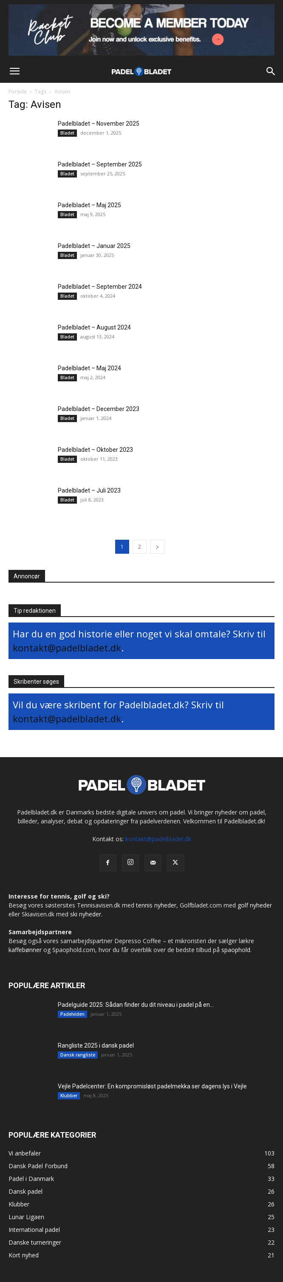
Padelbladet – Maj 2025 (89, 205)
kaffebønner (25, 950)
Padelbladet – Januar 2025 (94, 245)
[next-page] (157, 547)
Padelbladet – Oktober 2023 (95, 449)
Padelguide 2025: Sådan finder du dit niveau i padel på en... (136, 1004)
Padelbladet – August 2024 (94, 327)
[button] (14, 71)
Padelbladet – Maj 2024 (89, 368)
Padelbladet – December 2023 (98, 409)
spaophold (235, 950)
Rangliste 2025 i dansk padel (96, 1045)
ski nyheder (85, 914)
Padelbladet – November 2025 (98, 123)
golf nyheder (255, 905)
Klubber (68, 1096)
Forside (17, 91)
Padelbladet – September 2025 (100, 164)
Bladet (67, 133)
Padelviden (72, 1014)
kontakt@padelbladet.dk (67, 647)
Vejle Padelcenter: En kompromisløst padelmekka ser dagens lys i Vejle (152, 1086)
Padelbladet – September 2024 (100, 286)
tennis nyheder (156, 905)
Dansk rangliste (77, 1055)
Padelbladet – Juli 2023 (89, 490)
